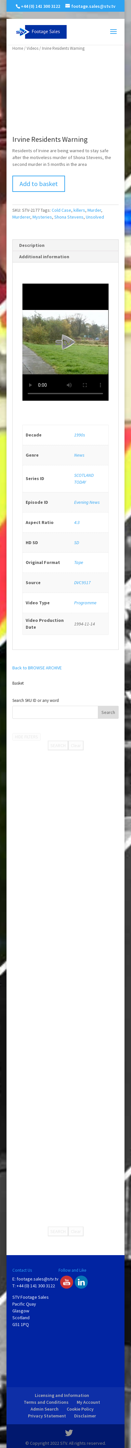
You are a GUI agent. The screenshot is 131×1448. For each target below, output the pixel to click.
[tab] (65, 245)
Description (32, 245)
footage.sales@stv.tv (38, 1279)
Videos (32, 48)
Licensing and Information (62, 1395)
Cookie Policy (80, 1409)
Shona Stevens (69, 217)
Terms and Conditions (46, 1402)
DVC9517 (82, 582)
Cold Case (61, 210)
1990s (79, 435)
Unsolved (95, 217)
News (79, 455)
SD (76, 542)
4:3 (77, 522)
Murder (94, 210)
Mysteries (42, 217)
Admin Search (45, 1409)
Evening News (87, 502)
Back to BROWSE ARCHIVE (37, 668)
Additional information (44, 257)
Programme (85, 603)
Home (17, 48)
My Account (88, 1402)
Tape (78, 562)
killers (79, 210)
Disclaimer (85, 1416)
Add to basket (39, 184)
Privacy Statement (47, 1416)
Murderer (21, 217)
